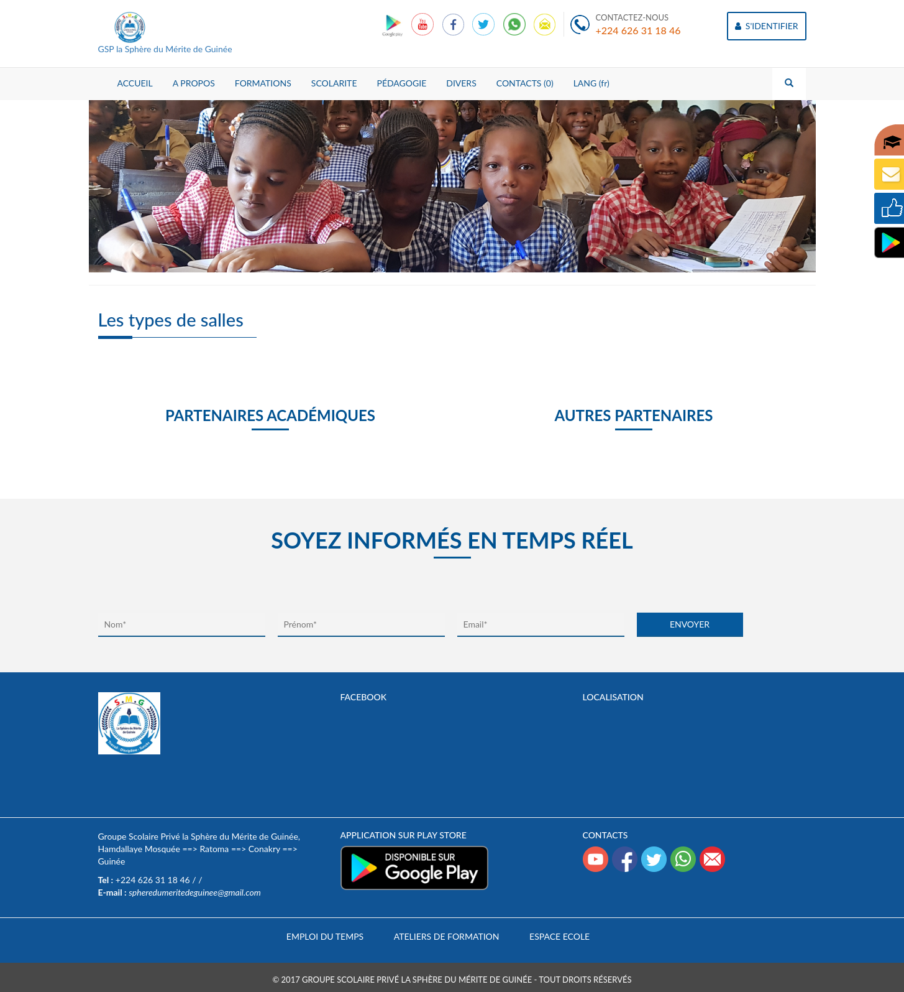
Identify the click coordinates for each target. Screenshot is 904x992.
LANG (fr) (591, 83)
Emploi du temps (324, 936)
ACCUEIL (135, 83)
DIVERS (461, 83)
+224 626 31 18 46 (638, 30)
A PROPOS (194, 83)
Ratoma (214, 848)
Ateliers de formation (447, 936)
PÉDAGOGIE (401, 83)
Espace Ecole (559, 936)
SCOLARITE (334, 83)
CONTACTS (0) (525, 83)
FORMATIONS (263, 83)
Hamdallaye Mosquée (139, 848)
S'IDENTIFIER (766, 26)
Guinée (112, 861)
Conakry (264, 848)
